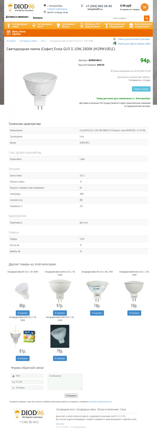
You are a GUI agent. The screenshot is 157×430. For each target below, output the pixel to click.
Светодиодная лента (65, 409)
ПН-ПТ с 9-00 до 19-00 (57, 12)
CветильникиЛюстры (65, 25)
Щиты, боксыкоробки (16, 33)
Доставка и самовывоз (17, 16)
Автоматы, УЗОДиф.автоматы (89, 25)
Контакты (38, 17)
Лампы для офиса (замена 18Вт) (134, 43)
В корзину (23, 313)
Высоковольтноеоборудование (140, 25)
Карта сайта (60, 423)
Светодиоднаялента (41, 25)
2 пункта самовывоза (57, 9)
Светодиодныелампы (16, 25)
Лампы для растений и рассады (134, 39)
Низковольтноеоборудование (114, 25)
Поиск (147, 18)
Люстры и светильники (108, 409)
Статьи (123, 409)
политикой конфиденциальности (100, 402)
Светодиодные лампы (86, 409)
